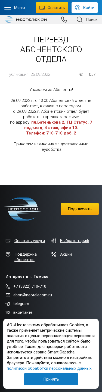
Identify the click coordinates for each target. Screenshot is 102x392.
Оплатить (52, 7)
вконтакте (18, 312)
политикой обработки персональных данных (49, 368)
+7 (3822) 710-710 (25, 286)
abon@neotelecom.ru (28, 295)
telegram (17, 303)
